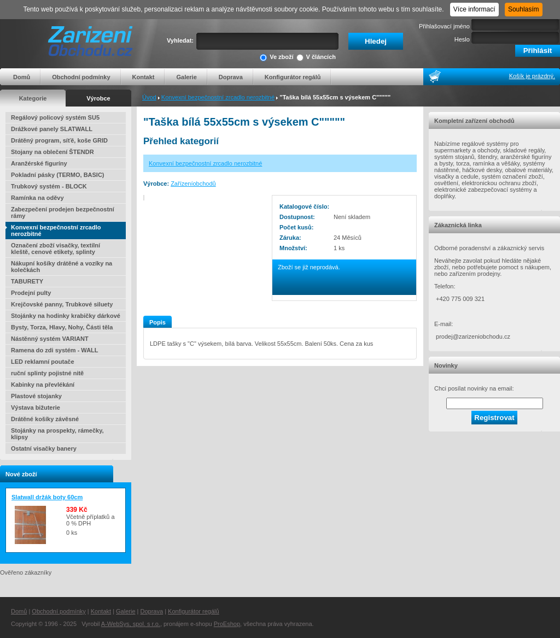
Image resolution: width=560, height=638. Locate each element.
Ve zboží (276, 58)
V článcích (316, 58)
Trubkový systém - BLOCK (49, 186)
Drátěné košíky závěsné (45, 419)
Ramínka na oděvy (37, 197)
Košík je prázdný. (532, 76)
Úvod (149, 97)
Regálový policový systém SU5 (55, 117)
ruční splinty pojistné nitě (47, 373)
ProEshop (227, 624)
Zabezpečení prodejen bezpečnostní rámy (62, 212)
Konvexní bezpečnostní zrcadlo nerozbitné (218, 97)
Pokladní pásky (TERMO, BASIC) (57, 175)
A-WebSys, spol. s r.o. (130, 624)
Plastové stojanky (36, 396)
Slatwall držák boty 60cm (47, 497)
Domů (21, 77)
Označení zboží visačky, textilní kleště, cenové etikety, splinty (55, 248)
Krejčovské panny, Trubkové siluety (62, 304)
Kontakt (143, 77)
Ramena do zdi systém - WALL (54, 350)
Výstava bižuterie (35, 407)
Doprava (231, 77)
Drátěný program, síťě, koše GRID (59, 140)
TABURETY (27, 281)
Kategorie (33, 98)
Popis (157, 322)
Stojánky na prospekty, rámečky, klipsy (57, 433)
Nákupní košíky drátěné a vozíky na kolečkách (61, 266)
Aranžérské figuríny (39, 163)
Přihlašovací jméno (444, 26)
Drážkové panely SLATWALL (51, 129)
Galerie (186, 77)
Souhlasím (523, 9)
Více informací (474, 9)
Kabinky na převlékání (42, 384)
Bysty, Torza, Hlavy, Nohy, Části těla (62, 327)
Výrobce (98, 98)
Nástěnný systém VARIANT (50, 338)
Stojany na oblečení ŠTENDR (52, 152)
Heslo (462, 39)
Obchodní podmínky (81, 77)
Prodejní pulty (31, 293)
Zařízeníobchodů (193, 183)
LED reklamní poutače (42, 361)
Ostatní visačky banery (44, 448)
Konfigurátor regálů (293, 77)
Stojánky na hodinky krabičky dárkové (65, 315)
